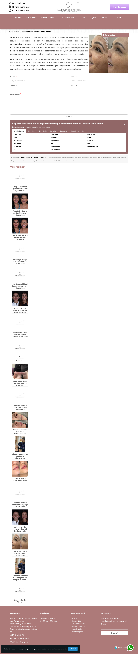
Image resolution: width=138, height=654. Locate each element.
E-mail (104, 624)
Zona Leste (63, 131)
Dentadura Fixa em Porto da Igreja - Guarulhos (20, 505)
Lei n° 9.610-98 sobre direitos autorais (63, 161)
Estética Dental (69, 17)
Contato (105, 17)
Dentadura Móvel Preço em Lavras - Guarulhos (20, 286)
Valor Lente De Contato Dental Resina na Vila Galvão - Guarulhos (20, 531)
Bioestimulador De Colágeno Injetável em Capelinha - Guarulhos (20, 458)
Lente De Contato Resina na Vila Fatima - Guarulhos (20, 238)
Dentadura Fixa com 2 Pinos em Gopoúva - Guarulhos (20, 408)
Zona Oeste (43, 131)
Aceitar (73, 649)
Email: (74, 77)
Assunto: (75, 85)
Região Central (19, 131)
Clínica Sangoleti (19, 7)
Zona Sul (53, 131)
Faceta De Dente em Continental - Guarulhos (20, 213)
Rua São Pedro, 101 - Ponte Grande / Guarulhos (23, 619)
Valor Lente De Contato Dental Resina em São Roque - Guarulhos (20, 311)
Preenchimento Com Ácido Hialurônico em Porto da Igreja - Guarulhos (20, 434)
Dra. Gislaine (17, 3)
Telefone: (14, 85)
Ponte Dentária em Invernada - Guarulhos (20, 359)
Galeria (119, 17)
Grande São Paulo (77, 131)
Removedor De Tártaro (20, 601)
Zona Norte (31, 131)
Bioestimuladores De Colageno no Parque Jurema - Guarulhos (20, 579)
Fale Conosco (119, 7)
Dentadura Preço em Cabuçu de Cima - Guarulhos (20, 334)
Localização (89, 17)
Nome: (13, 77)
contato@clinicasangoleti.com (23, 626)
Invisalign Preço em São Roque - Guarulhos (20, 262)
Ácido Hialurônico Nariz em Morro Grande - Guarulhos (20, 384)
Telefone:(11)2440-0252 (20, 624)
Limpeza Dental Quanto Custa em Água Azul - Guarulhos (20, 190)
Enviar (69, 116)
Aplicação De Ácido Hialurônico (20, 479)
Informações (77, 631)
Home (18, 17)
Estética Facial (48, 17)
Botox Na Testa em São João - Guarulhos (20, 553)
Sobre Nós (31, 17)
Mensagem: (15, 94)
